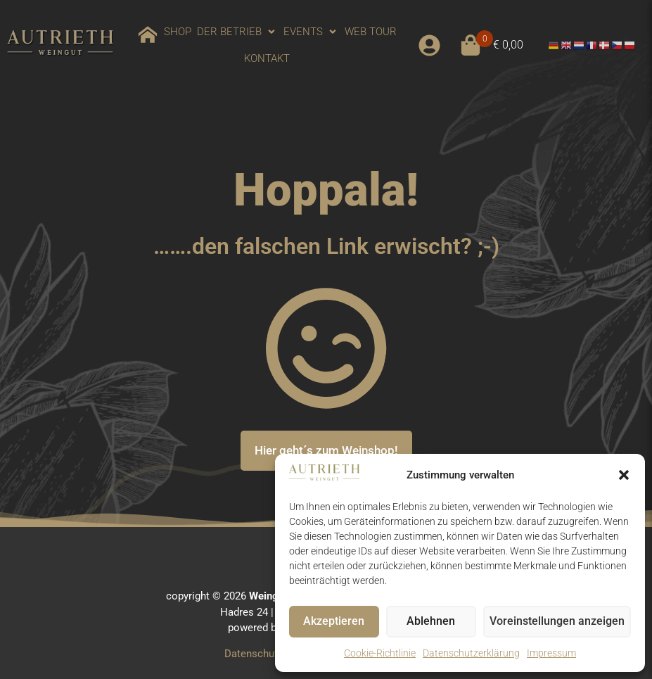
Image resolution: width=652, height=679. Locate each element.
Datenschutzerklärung (471, 653)
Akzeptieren (335, 622)
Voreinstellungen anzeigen (560, 622)
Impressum (551, 653)
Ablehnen (436, 622)
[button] (624, 475)
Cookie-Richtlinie (380, 653)
